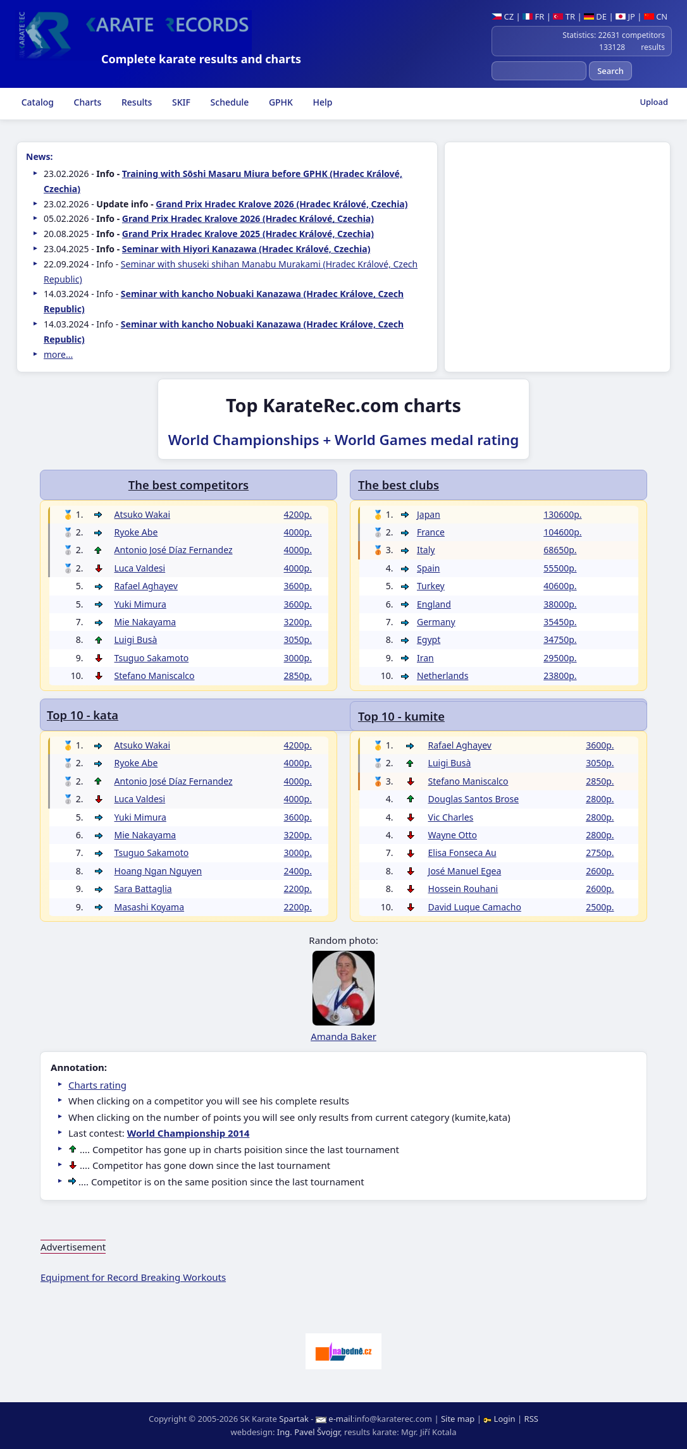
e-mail (340, 1418)
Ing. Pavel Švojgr (308, 1432)
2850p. (600, 781)
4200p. (298, 514)
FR (533, 16)
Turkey (431, 586)
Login (500, 1418)
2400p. (298, 871)
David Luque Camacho (474, 907)
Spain (428, 568)
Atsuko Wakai (142, 514)
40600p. (559, 586)
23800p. (559, 675)
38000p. (559, 604)
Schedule (228, 102)
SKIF (180, 102)
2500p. (600, 907)
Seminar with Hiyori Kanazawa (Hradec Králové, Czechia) (246, 249)
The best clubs (398, 484)
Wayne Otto (452, 835)
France (431, 532)
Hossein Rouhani (463, 889)
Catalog (36, 102)
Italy (426, 550)
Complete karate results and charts (201, 58)
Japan (428, 514)
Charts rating (97, 1085)
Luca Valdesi (140, 568)
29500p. (559, 658)
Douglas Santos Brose (473, 799)
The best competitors (188, 484)
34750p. (559, 639)
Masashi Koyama (149, 907)
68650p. (559, 550)
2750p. (600, 853)
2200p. (298, 889)
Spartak (294, 1418)
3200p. (298, 622)
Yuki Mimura (140, 604)
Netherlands (442, 675)
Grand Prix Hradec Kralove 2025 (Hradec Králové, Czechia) (248, 234)
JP (625, 16)
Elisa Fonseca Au (462, 853)
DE (595, 16)
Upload (654, 101)
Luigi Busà (449, 763)
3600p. (600, 745)
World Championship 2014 (188, 1133)
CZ (503, 16)
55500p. (559, 568)
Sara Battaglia (143, 889)
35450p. (559, 622)
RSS (531, 1418)
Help (322, 102)
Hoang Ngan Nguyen (158, 871)
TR (564, 16)
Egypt (428, 639)
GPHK (279, 102)
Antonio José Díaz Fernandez (173, 550)
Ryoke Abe (136, 532)
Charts (86, 102)
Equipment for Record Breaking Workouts (133, 1277)
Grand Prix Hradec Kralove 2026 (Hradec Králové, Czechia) (281, 204)
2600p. (600, 871)
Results (135, 102)
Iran (425, 658)
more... (58, 354)
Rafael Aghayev (460, 745)
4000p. (298, 532)
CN (655, 16)
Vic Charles (451, 817)
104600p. (562, 532)
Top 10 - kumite (401, 716)
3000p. (298, 658)
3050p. (600, 763)
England (434, 604)
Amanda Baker (343, 1036)
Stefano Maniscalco (468, 781)
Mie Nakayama (145, 622)
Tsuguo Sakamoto (151, 658)
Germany (436, 622)
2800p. (600, 799)
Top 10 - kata (82, 715)
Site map (457, 1418)
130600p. (562, 514)
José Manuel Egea (465, 871)
